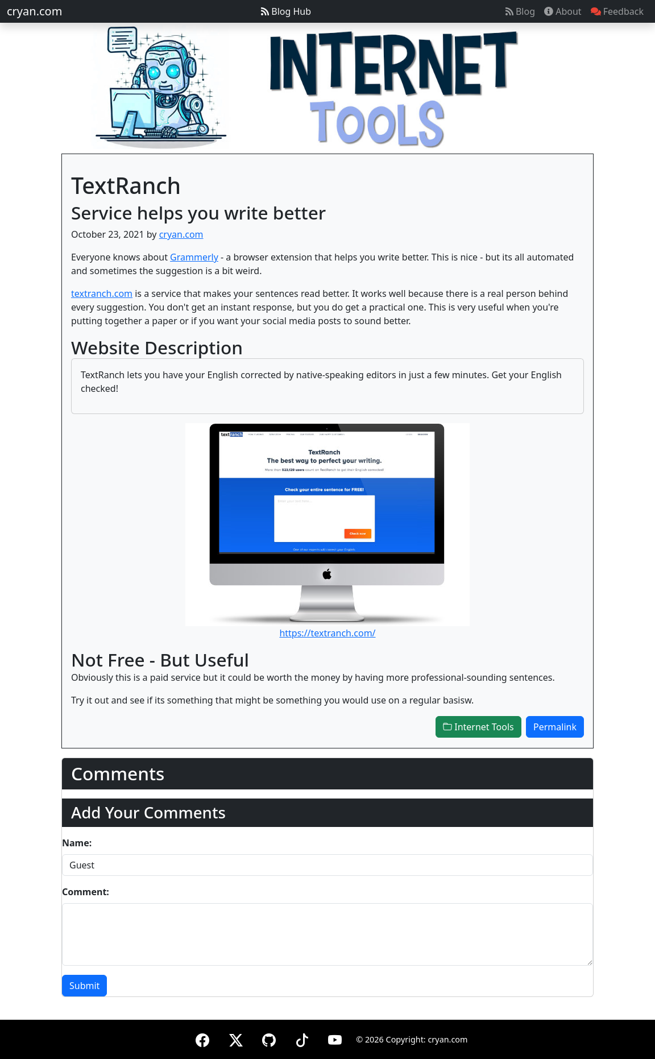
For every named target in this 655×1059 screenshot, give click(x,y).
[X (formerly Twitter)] (236, 1038)
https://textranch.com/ (327, 633)
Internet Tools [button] (478, 727)
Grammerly (194, 257)
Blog (520, 11)
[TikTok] (302, 1038)
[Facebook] (202, 1038)
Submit (84, 985)
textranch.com (101, 293)
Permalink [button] (555, 727)
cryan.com (34, 11)
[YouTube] (335, 1038)
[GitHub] (269, 1038)
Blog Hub (286, 11)
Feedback (617, 11)
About (563, 11)
